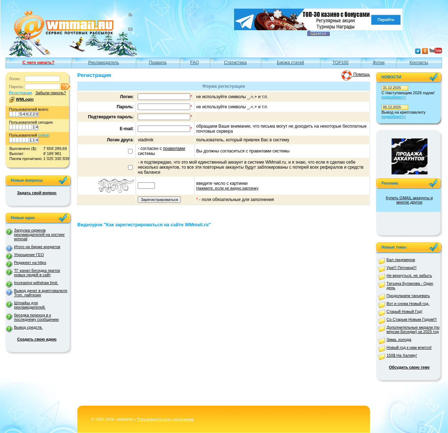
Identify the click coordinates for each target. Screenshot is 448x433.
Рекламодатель (103, 62)
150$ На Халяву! (402, 355)
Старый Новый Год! (404, 311)
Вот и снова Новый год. (408, 303)
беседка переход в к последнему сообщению (36, 317)
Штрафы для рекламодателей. (30, 305)
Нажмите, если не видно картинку (227, 188)
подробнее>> (393, 97)
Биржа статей (290, 62)
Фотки (379, 62)
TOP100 (340, 62)
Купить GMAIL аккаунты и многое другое (409, 200)
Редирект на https (30, 262)
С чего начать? (38, 62)
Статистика (235, 62)
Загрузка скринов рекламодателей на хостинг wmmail (39, 234)
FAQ (194, 62)
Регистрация (20, 93)
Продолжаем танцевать (408, 295)
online (43, 135)
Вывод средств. (28, 327)
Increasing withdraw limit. (36, 283)
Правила (157, 62)
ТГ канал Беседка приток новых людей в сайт (37, 272)
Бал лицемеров (401, 259)
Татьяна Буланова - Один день (410, 285)
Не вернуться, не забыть (409, 275)
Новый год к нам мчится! (409, 347)
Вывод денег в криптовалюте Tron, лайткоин (40, 292)
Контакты (419, 62)
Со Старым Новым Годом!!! (412, 319)
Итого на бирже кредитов (37, 247)
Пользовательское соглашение (165, 419)
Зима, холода (399, 339)
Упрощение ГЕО (29, 254)
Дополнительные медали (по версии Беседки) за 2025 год (413, 329)
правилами (174, 148)
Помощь (355, 74)
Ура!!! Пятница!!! (402, 267)
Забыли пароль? (50, 93)
